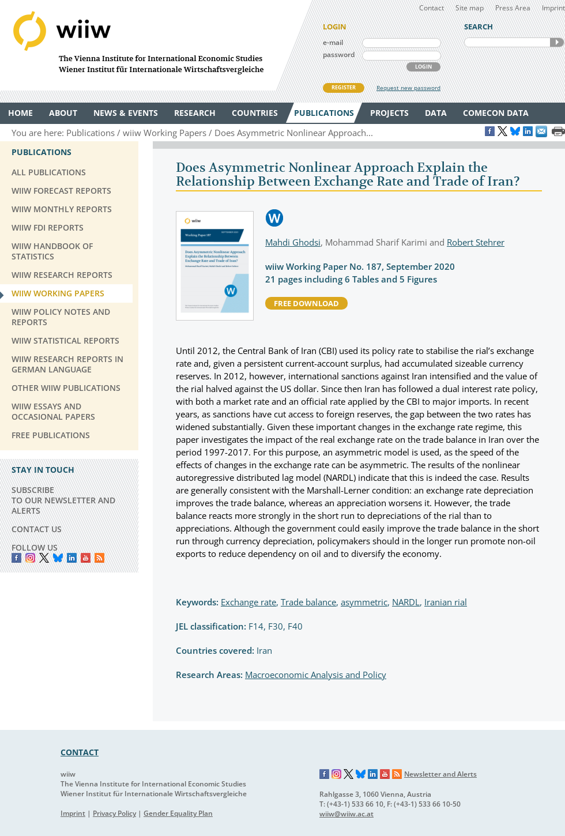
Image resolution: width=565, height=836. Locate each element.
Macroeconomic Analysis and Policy (315, 674)
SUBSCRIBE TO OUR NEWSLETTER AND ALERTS (63, 500)
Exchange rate (248, 602)
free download (306, 303)
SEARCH (557, 42)
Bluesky (58, 558)
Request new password (408, 88)
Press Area (512, 8)
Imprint (553, 8)
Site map (469, 8)
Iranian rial (445, 602)
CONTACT (80, 752)
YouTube (86, 558)
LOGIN (423, 66)
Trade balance (308, 602)
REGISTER (344, 87)
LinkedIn (72, 558)
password (339, 54)
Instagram (337, 774)
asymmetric (364, 602)
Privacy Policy (114, 813)
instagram (30, 558)
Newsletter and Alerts (440, 774)
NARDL (406, 602)
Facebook (16, 558)
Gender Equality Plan (178, 813)
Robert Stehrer (475, 242)
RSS (99, 558)
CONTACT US (37, 529)
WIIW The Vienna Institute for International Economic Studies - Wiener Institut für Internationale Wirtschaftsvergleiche (155, 45)
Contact (431, 8)
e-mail (333, 42)
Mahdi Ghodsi (293, 242)
